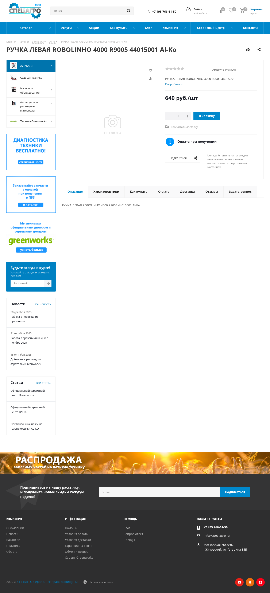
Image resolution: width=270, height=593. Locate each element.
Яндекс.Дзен (260, 582)
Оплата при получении (197, 141)
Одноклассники (250, 582)
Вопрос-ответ (133, 534)
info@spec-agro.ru (217, 536)
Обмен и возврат (77, 552)
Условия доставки (78, 540)
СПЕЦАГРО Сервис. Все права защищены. (47, 582)
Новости (12, 534)
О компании (15, 528)
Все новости (42, 304)
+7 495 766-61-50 (164, 11)
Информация (75, 519)
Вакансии (13, 540)
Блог (127, 528)
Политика (13, 546)
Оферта (12, 552)
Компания (14, 519)
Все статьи (43, 383)
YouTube (239, 582)
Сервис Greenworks (79, 557)
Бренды (129, 540)
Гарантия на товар (78, 546)
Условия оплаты (77, 534)
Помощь (71, 528)
